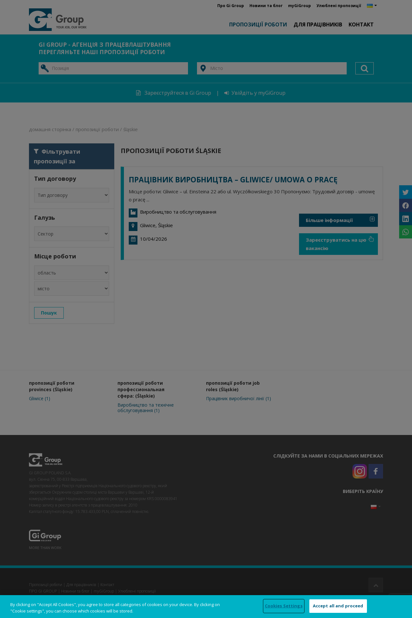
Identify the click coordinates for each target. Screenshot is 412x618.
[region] (206, 606)
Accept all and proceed (338, 606)
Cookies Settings (284, 606)
